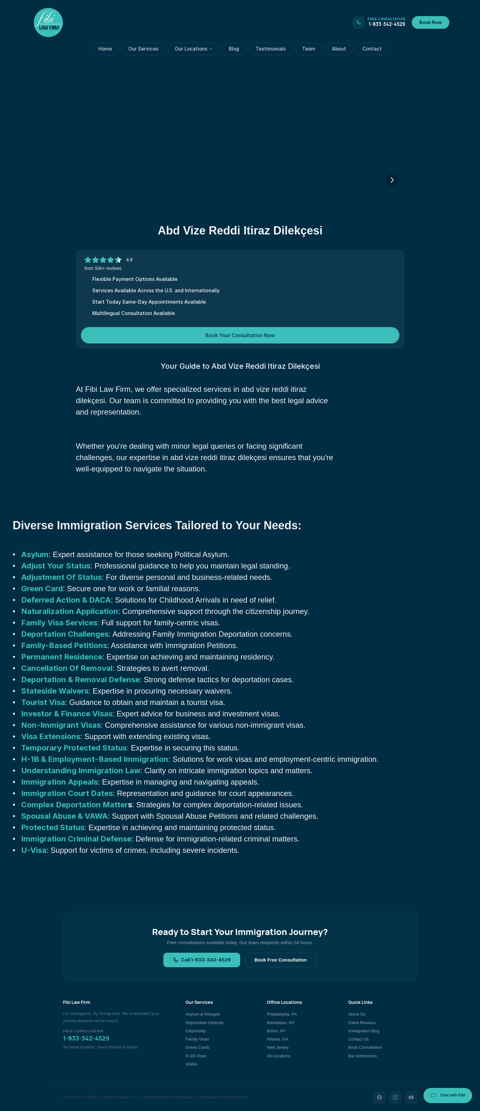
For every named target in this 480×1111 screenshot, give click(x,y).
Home (105, 49)
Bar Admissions (362, 1055)
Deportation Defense (204, 1022)
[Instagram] (395, 1097)
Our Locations (193, 49)
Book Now (430, 22)
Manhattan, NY (281, 1022)
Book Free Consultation (280, 959)
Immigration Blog (363, 1031)
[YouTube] (411, 1097)
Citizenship (195, 1031)
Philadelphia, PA (282, 1014)
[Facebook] (380, 1097)
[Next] (392, 180)
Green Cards (197, 1047)
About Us (356, 1014)
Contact (372, 49)
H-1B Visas (195, 1055)
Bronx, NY (276, 1031)
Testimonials (271, 49)
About (339, 49)
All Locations (278, 1055)
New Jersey (278, 1047)
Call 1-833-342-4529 (202, 960)
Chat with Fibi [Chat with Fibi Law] (447, 1095)
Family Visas (197, 1039)
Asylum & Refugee (202, 1014)
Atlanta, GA (277, 1039)
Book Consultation (365, 1047)
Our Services (143, 49)
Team (308, 49)
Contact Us (358, 1039)
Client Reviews (362, 1022)
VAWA (191, 1064)
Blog (234, 49)
